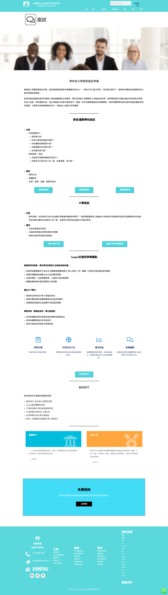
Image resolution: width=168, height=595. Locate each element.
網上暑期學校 (101, 559)
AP (123, 543)
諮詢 (76, 548)
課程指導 (115, 9)
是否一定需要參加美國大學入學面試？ (42, 419)
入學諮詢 (104, 9)
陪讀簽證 (100, 564)
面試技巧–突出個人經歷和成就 (39, 401)
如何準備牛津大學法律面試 (37, 415)
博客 (134, 9)
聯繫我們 (127, 582)
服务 (100, 548)
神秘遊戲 (100, 554)
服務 (125, 9)
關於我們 (56, 552)
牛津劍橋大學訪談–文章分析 (38, 412)
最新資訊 (56, 557)
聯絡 (141, 9)
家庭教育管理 (101, 551)
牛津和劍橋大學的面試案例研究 (39, 408)
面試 (123, 535)
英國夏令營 (101, 556)
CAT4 (123, 548)
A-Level (124, 546)
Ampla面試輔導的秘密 (35, 405)
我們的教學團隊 (58, 555)
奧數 (123, 538)
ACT (123, 540)
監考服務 (100, 562)
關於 (94, 9)
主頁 (86, 9)
